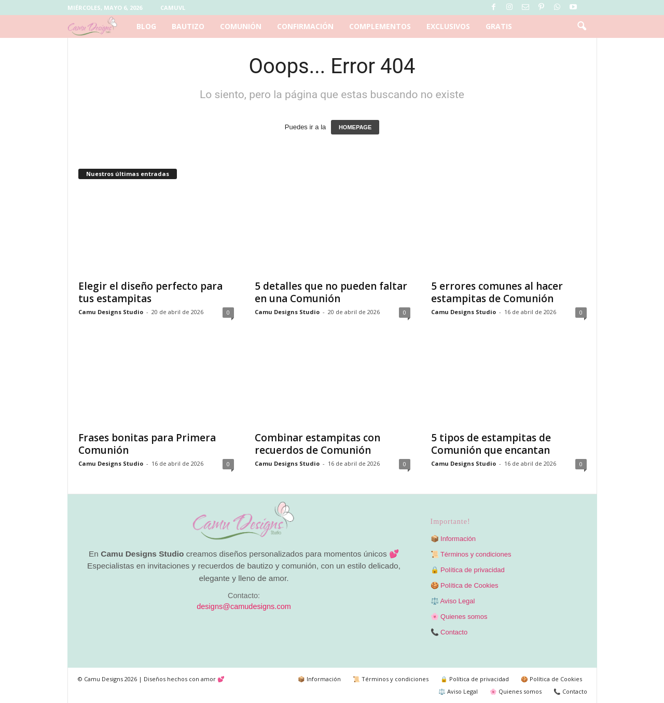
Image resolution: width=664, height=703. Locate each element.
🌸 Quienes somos (459, 616)
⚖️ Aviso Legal (453, 601)
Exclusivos (448, 26)
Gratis (499, 26)
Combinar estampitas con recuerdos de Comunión (317, 444)
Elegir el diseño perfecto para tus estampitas (150, 292)
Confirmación (305, 26)
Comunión (240, 26)
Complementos (380, 26)
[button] (581, 26)
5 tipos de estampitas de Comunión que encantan (491, 444)
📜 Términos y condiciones (471, 554)
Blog (146, 26)
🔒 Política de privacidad (468, 570)
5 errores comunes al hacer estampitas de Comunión (497, 292)
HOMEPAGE (355, 127)
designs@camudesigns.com (244, 606)
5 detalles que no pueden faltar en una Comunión (331, 292)
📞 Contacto (449, 632)
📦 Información (453, 539)
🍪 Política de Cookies (465, 585)
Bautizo (188, 26)
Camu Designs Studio (110, 312)
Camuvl (172, 7)
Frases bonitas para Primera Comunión (147, 444)
